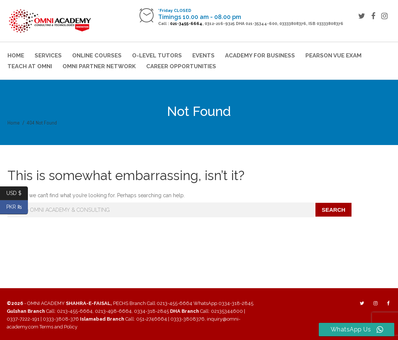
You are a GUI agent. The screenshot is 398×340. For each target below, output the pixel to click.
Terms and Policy (58, 327)
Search (333, 210)
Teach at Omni (29, 66)
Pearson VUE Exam (333, 55)
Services (48, 55)
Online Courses (97, 55)
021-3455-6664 (186, 23)
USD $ (17, 193)
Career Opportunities (181, 66)
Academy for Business (260, 55)
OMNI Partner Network (99, 66)
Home (15, 55)
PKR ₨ (17, 207)
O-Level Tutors (157, 55)
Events (203, 55)
